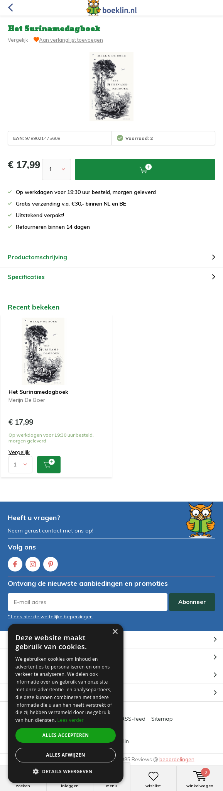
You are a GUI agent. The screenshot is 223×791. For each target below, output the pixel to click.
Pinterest (50, 562)
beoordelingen (176, 759)
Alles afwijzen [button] (65, 755)
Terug (10, 7)
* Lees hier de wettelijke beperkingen (50, 616)
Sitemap (162, 718)
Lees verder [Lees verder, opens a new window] (70, 720)
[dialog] (65, 703)
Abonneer (192, 602)
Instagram (32, 562)
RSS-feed (133, 718)
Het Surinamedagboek (38, 391)
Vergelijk (18, 40)
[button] (65, 771)
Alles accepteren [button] (65, 735)
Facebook (15, 562)
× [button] (115, 632)
